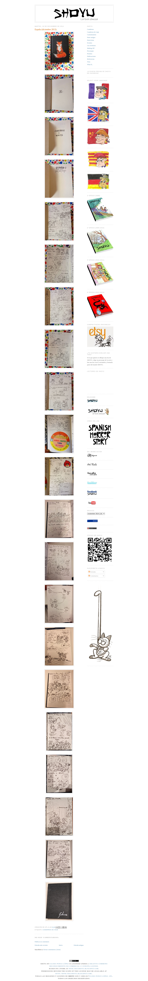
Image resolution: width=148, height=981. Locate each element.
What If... (90, 64)
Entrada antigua (79, 945)
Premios (89, 54)
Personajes (90, 51)
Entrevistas (90, 40)
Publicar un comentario (42, 942)
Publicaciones (91, 56)
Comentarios (93, 576)
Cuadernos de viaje (50, 929)
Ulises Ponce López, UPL (100, 976)
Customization (91, 35)
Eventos (89, 43)
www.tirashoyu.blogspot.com (83, 968)
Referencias (90, 59)
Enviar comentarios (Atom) (51, 949)
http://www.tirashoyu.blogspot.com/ (73, 973)
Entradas (92, 572)
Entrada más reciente (41, 945)
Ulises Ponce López (59, 964)
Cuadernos (90, 29)
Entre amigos (91, 37)
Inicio (61, 945)
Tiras (88, 62)
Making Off (91, 48)
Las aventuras (91, 45)
